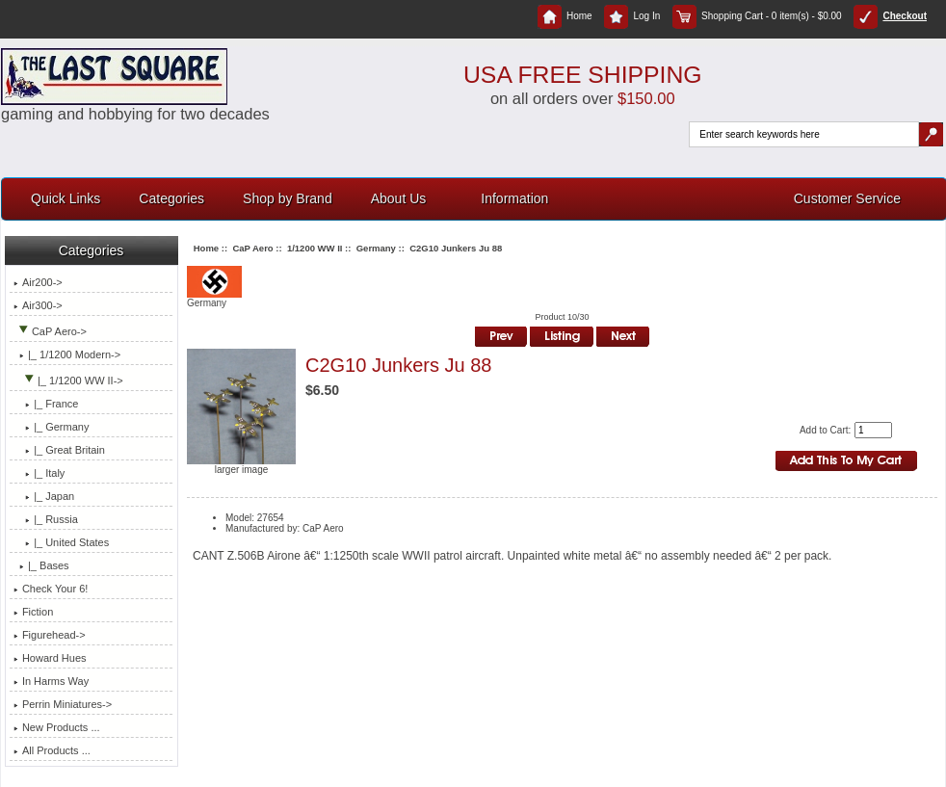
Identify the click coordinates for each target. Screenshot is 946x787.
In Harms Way (51, 681)
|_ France (46, 403)
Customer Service (847, 198)
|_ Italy (39, 473)
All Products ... (52, 750)
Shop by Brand (287, 198)
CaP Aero (252, 248)
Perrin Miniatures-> (62, 704)
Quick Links (65, 198)
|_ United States (61, 542)
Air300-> (38, 305)
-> (50, 331)
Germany (376, 248)
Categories (171, 198)
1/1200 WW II (315, 248)
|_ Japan (43, 496)
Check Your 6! (51, 588)
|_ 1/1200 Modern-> (66, 354)
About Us (399, 198)
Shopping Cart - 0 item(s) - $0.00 (757, 16)
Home (565, 16)
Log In (632, 16)
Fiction (33, 611)
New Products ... (56, 727)
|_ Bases (41, 565)
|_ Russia (45, 519)
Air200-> (38, 282)
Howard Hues (50, 658)
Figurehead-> (49, 635)
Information (514, 198)
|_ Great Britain (59, 450)
